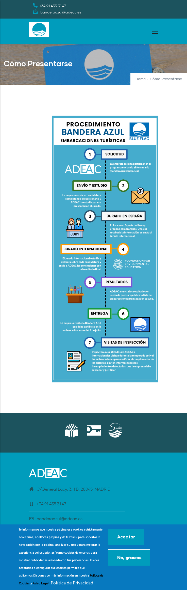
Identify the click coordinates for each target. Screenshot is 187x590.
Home (140, 79)
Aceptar (126, 538)
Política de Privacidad (72, 584)
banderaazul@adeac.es (55, 519)
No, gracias (129, 559)
